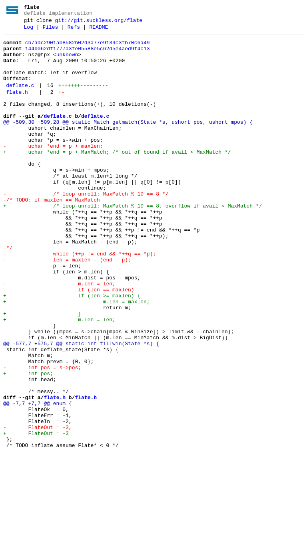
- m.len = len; (59, 334)
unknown (67, 61)
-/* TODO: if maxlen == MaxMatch (51, 233)
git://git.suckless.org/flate (98, 22)
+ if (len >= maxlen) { (71, 348)
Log (28, 30)
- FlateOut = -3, (37, 506)
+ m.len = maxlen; (76, 355)
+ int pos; (28, 441)
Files (50, 30)
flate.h (17, 106)
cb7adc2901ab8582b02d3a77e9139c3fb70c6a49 (87, 47)
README (98, 30)
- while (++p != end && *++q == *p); (79, 298)
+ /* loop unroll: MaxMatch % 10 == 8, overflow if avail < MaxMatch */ (132, 240)
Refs (74, 30)
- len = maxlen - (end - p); (67, 305)
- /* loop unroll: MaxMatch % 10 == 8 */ (85, 226)
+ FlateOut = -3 (36, 513)
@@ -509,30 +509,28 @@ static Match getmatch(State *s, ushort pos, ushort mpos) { (128, 140)
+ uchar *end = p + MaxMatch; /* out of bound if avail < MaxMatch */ (117, 176)
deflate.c (20, 98)
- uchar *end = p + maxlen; (53, 168)
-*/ (7, 291)
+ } (42, 370)
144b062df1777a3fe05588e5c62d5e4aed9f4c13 (87, 54)
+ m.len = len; (59, 377)
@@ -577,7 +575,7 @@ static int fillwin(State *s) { (81, 405)
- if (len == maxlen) (68, 341)
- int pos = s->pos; (42, 434)
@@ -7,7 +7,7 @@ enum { (37, 477)
